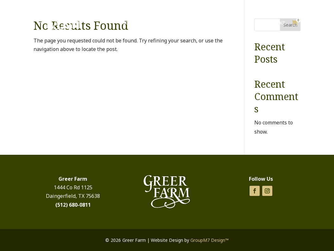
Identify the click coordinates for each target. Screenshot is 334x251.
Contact (276, 22)
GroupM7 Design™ (209, 240)
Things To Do (218, 22)
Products (177, 22)
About (252, 22)
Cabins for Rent (137, 22)
